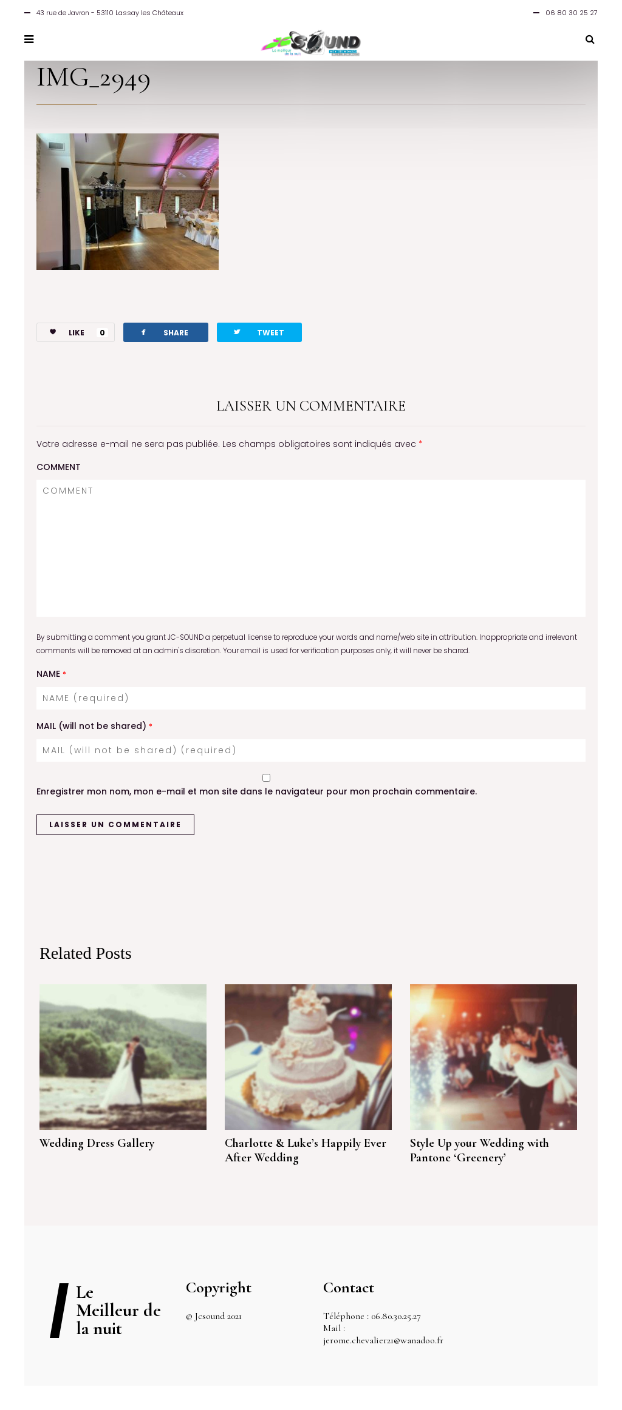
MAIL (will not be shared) (94, 726)
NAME (51, 674)
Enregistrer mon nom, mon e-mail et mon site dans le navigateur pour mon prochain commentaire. (256, 791)
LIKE (72, 332)
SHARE (163, 332)
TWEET (258, 332)
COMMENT (58, 467)
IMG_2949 (93, 76)
